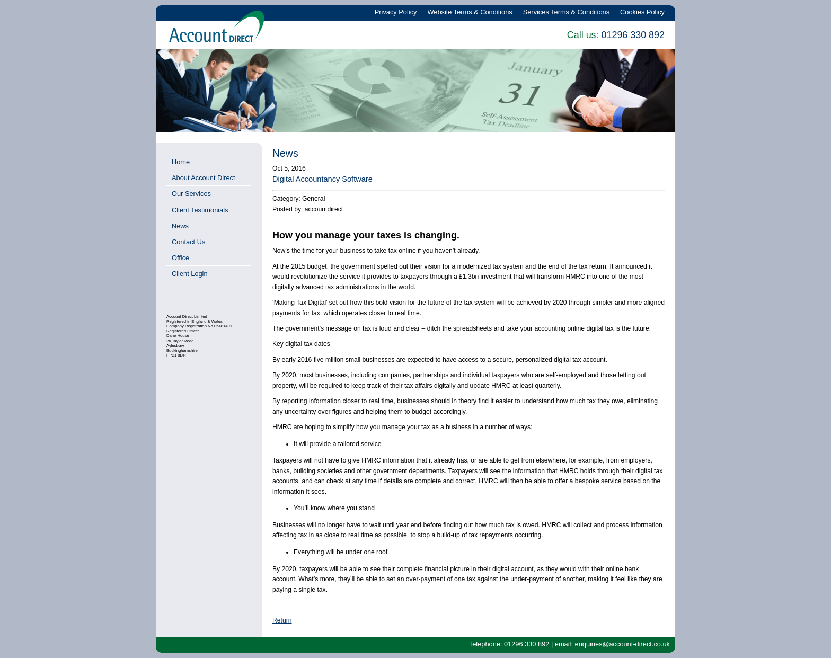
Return (282, 620)
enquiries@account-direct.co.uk (622, 644)
